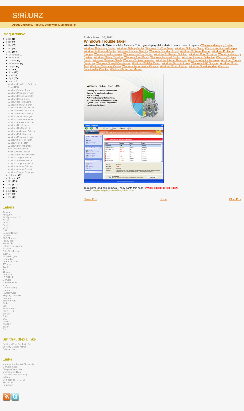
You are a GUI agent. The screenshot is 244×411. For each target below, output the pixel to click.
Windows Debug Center (130, 48)
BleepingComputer (12, 369)
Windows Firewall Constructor (113, 63)
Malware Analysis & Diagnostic (19, 364)
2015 (9, 42)
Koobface (8, 274)
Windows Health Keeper (108, 54)
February (13, 175)
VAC (5, 318)
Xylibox (6, 377)
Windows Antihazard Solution (170, 54)
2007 (9, 194)
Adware (7, 212)
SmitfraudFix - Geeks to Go (17, 344)
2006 (9, 197)
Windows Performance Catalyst (140, 66)
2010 (9, 184)
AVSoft (6, 222)
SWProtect (8, 311)
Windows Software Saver (189, 48)
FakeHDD (8, 243)
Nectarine (8, 382)
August (12, 66)
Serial (125, 190)
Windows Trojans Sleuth (19, 157)
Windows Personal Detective (198, 57)
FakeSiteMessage (12, 251)
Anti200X (7, 214)
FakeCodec (9, 240)
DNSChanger (10, 238)
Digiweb (7, 235)
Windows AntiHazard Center (100, 51)
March (12, 81)
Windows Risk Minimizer (203, 54)
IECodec (7, 264)
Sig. (5, 305)
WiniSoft (7, 324)
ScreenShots (115, 190)
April (11, 78)
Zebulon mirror (10, 349)
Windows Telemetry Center (105, 66)
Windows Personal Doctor (165, 57)
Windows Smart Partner (173, 66)
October (13, 60)
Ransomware (9, 292)
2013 (9, 48)
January (13, 178)
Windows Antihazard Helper (221, 48)
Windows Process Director (133, 51)
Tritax (131, 190)
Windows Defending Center (99, 48)
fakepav (96, 190)
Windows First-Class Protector (22, 84)
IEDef (5, 266)
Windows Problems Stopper (21, 122)
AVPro (6, 220)
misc (5, 285)
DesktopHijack (10, 233)
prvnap (6, 290)
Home (163, 199)
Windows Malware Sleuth (107, 60)
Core (5, 227)
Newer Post (90, 199)
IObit (5, 269)
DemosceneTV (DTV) (14, 379)
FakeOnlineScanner (13, 246)
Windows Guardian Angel (163, 51)
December (14, 54)
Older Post (235, 199)
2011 (9, 181)
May (11, 75)
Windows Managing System (217, 45)
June (11, 72)
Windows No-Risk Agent (159, 48)
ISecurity (7, 272)
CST (5, 230)
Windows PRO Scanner (205, 63)
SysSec (7, 313)
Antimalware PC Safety (19, 151)
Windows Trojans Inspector (138, 60)
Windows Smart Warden (203, 66)
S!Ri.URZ (27, 15)
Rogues (104, 190)
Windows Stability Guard (146, 63)
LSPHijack (8, 277)
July (11, 69)
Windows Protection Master (126, 69)
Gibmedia (8, 259)
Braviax (6, 225)
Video (6, 321)
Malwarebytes (10, 282)
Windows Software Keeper (195, 51)
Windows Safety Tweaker (108, 57)
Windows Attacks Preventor (204, 60)
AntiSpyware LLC (12, 217)
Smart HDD (13, 87)
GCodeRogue (10, 256)
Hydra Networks (11, 261)
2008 (9, 190)
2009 (9, 187)
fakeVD (6, 253)
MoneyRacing (10, 287)
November (14, 57)
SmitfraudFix (9, 308)
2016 (9, 38)
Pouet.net (8, 385)
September (14, 63)
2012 (9, 51)
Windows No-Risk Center (137, 54)
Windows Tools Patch (136, 57)
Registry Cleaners (12, 295)
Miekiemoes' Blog (12, 372)
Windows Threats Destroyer (21, 172)
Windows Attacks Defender (171, 60)
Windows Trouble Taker (19, 90)
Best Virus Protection (18, 148)
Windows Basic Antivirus (176, 63)
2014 (9, 45)
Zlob (5, 329)
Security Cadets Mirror (14, 346)
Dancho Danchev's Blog (15, 374)
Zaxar (6, 326)
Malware (7, 279)
